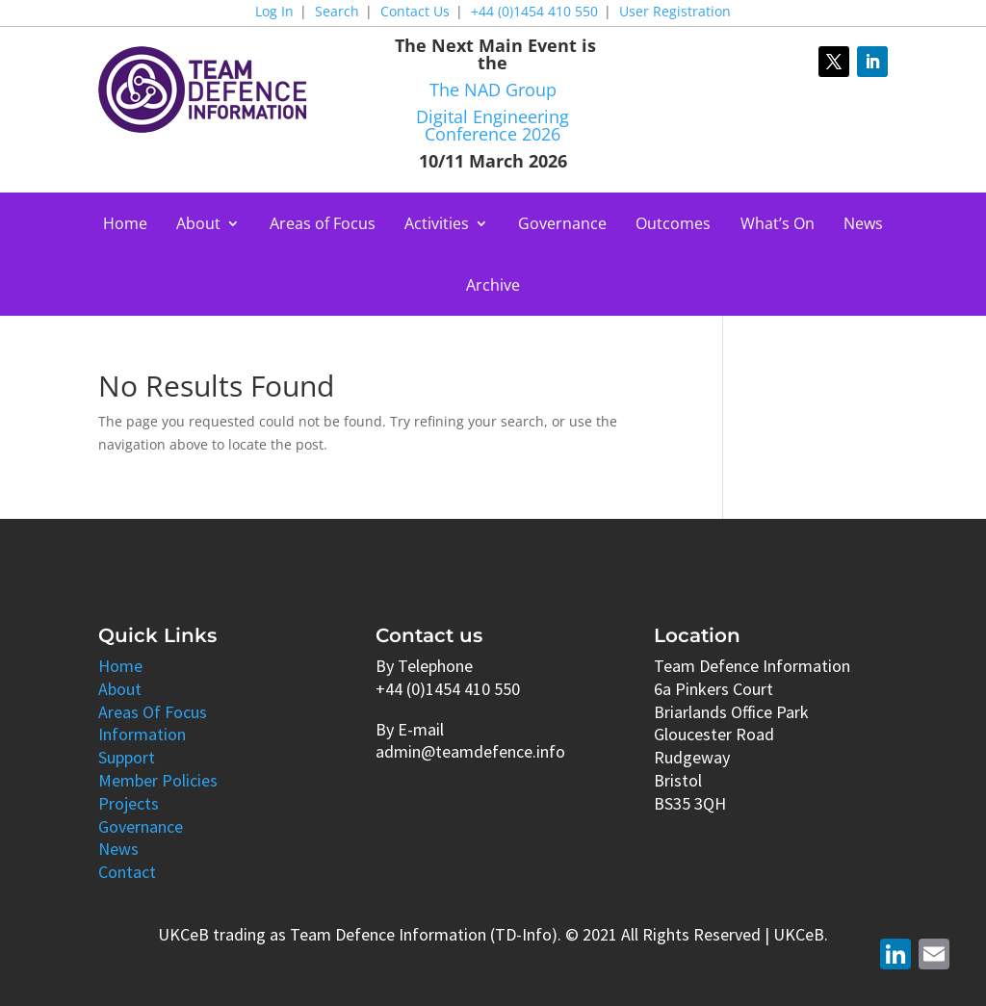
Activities (436, 225)
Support (126, 757)
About (198, 225)
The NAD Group (493, 89)
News (863, 225)
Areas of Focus (323, 225)
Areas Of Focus (152, 712)
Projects (128, 803)
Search (337, 12)
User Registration (675, 12)
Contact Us (415, 12)
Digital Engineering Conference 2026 (492, 125)
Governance (562, 225)
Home (125, 225)
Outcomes (673, 225)
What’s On (777, 225)
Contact (127, 872)
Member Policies (158, 780)
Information (142, 734)
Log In (274, 12)
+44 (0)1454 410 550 (534, 12)
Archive (493, 287)
